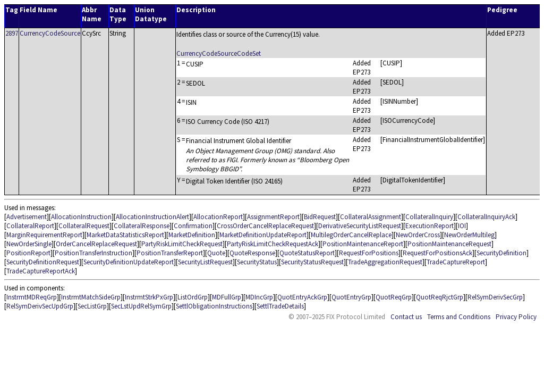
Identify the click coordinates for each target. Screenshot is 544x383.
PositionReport (28, 252)
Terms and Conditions (458, 316)
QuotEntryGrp (351, 297)
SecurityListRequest (205, 262)
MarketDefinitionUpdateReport (263, 234)
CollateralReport (30, 225)
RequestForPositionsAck (437, 252)
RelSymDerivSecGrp (495, 297)
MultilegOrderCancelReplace (351, 234)
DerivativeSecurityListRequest (359, 225)
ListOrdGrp (192, 297)
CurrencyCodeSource (50, 33)
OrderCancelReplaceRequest (96, 243)
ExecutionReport (429, 225)
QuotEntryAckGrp (302, 297)
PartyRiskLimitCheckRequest (182, 243)
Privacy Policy (516, 316)
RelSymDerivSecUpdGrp (39, 306)
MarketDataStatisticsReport (125, 234)
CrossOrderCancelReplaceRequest (265, 225)
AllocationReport (218, 216)
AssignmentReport (273, 216)
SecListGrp (92, 306)
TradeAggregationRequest (385, 262)
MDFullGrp (226, 297)
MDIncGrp (259, 297)
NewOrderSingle (29, 243)
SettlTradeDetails (280, 306)
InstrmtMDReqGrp (31, 297)
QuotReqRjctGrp (439, 297)
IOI (462, 225)
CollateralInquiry (429, 216)
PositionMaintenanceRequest (449, 243)
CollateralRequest (83, 225)
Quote (216, 252)
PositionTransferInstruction (93, 252)
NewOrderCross (418, 234)
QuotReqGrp (394, 297)
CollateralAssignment (370, 216)
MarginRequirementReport (44, 234)
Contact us (406, 316)
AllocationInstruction (81, 216)
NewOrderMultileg (469, 234)
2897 (11, 33)
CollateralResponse (141, 225)
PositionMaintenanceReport (362, 243)
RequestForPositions (368, 252)
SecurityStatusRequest (312, 262)
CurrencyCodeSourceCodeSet (218, 53)
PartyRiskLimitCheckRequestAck (272, 243)
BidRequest (320, 216)
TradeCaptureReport (456, 262)
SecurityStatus (257, 262)
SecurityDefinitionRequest (42, 262)
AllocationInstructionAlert (152, 216)
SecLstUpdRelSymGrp (141, 306)
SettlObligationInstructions (214, 306)
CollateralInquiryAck (486, 216)
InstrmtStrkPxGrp (149, 297)
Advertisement (26, 216)
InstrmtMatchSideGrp (91, 297)
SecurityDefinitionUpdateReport (128, 262)
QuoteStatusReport (307, 252)
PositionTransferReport (170, 252)
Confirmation (193, 225)
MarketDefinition (191, 234)
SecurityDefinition (501, 252)
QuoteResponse (252, 252)
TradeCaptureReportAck (40, 271)
